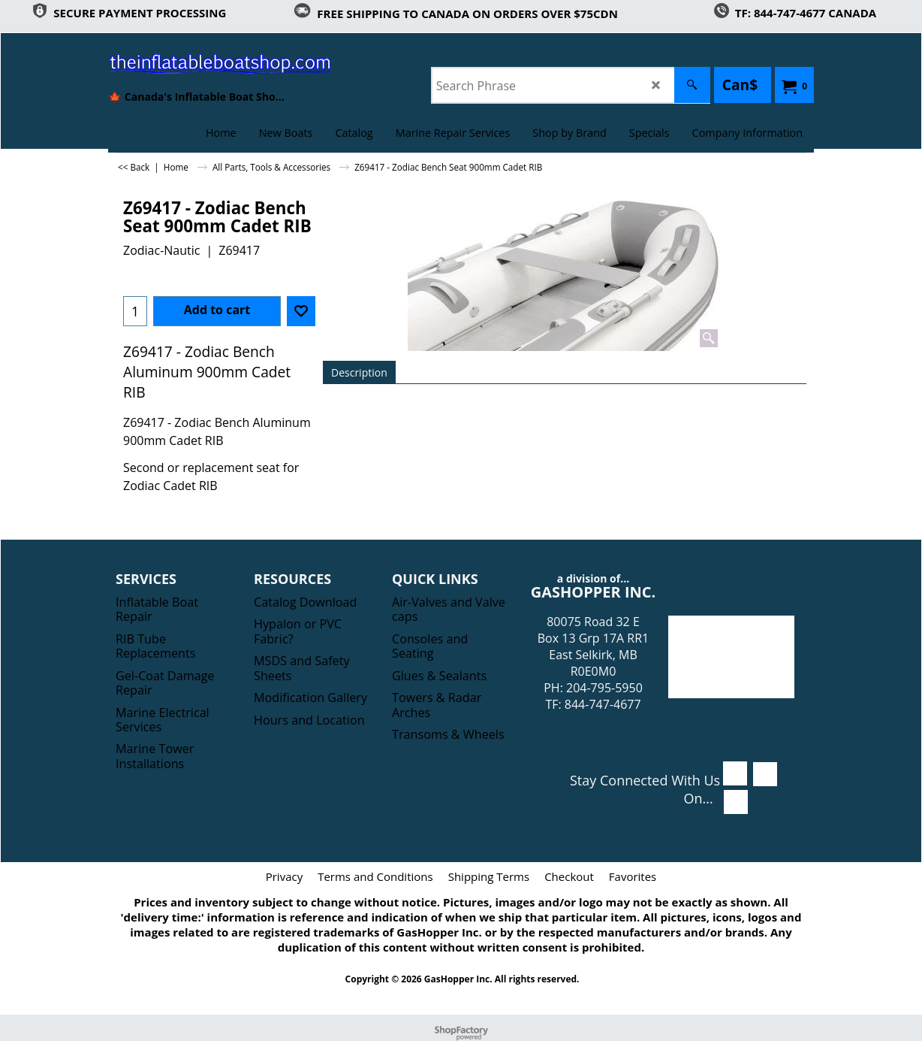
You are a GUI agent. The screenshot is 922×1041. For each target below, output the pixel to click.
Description (359, 372)
